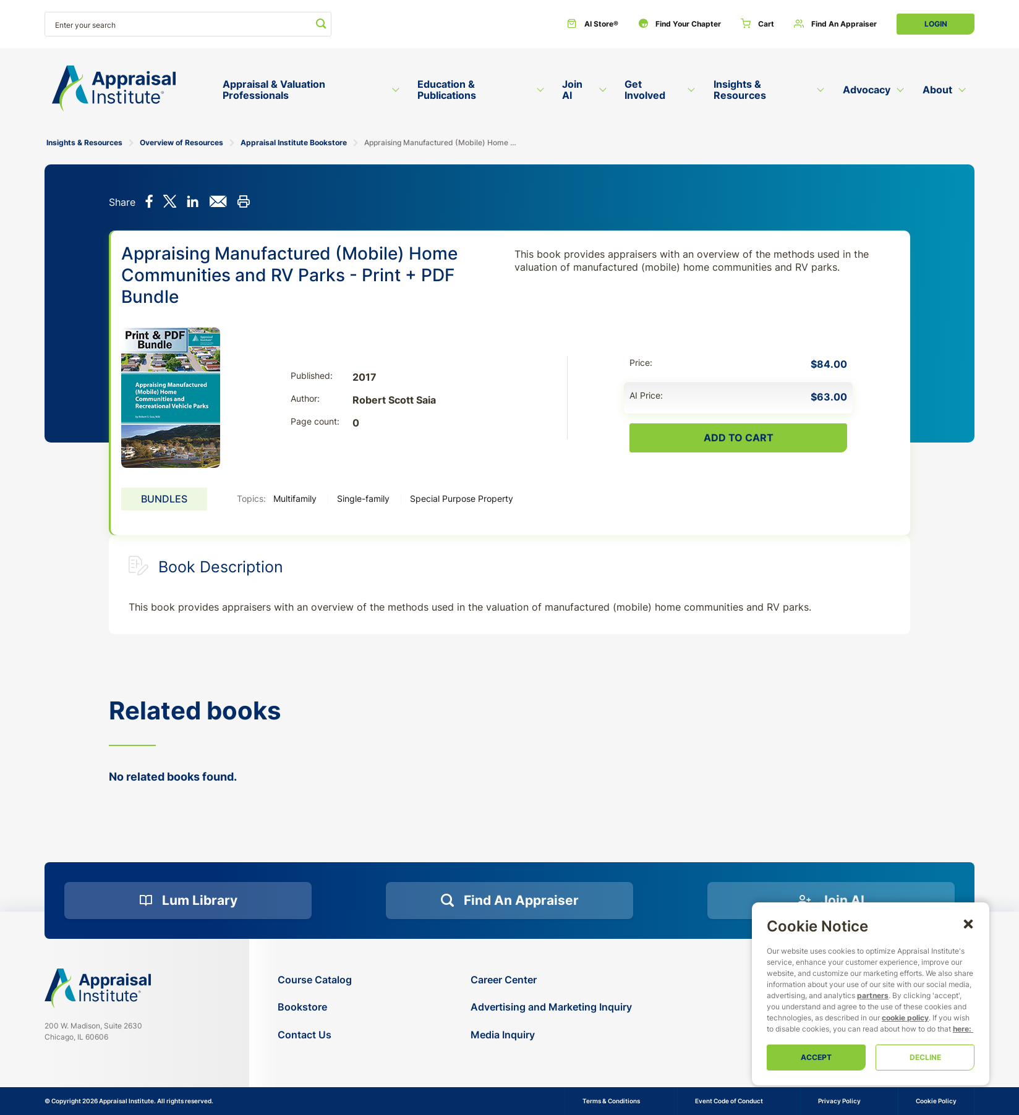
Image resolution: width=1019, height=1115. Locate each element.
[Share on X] (169, 202)
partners (873, 995)
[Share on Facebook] (149, 202)
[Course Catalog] (315, 980)
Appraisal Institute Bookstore (294, 142)
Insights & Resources (84, 142)
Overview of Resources (181, 142)
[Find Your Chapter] (679, 24)
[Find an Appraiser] (835, 24)
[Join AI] (831, 900)
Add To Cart (739, 437)
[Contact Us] (315, 1035)
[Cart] (757, 24)
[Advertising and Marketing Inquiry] (551, 1007)
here (961, 1028)
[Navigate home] (98, 988)
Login (935, 23)
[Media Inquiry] (551, 1035)
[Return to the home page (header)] (114, 89)
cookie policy (905, 1017)
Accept (816, 1057)
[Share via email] (218, 202)
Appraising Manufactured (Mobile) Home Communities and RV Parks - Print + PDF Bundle (442, 142)
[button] (968, 923)
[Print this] (243, 202)
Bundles (164, 499)
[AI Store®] (592, 24)
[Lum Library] (188, 900)
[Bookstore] (315, 1007)
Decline (925, 1057)
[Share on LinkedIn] (192, 202)
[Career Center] (551, 980)
